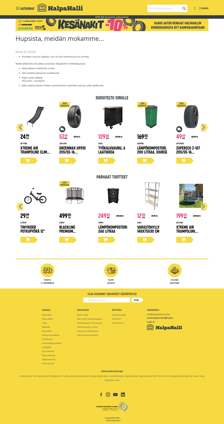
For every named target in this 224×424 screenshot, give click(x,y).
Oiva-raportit (48, 363)
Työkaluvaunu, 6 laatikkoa (111, 149)
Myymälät (46, 314)
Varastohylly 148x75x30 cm (148, 229)
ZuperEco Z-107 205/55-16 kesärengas (188, 151)
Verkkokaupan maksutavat (89, 323)
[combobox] (167, 8)
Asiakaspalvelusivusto (158, 314)
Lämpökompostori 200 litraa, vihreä (152, 149)
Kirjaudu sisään (119, 314)
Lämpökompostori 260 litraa (112, 229)
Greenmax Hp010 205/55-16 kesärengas (72, 151)
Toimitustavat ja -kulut (87, 327)
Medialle (46, 327)
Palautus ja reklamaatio (88, 331)
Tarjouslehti (47, 318)
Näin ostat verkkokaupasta (89, 318)
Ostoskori (116, 318)
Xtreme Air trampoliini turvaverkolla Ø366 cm (188, 233)
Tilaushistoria (118, 323)
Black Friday (82, 314)
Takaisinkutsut (48, 359)
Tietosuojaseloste (113, 420)
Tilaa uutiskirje (48, 355)
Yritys (44, 323)
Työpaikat (46, 347)
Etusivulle (27, 80)
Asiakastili (39, 80)
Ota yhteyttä (48, 351)
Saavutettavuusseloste (87, 335)
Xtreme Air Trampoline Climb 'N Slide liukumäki (34, 151)
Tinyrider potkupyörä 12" (32, 229)
